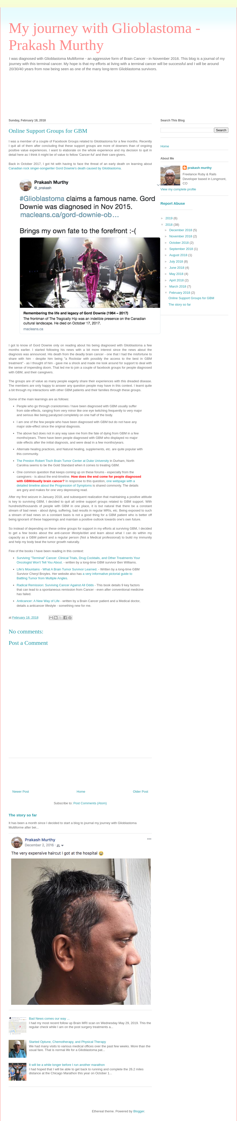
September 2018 (181, 249)
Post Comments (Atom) (90, 803)
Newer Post (20, 791)
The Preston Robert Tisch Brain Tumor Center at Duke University (63, 461)
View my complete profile (178, 189)
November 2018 (181, 236)
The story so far (23, 815)
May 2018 (176, 274)
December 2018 (181, 230)
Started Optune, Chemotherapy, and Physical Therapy (67, 1042)
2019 (169, 218)
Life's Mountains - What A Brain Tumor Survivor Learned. (57, 569)
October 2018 (179, 243)
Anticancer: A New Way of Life (38, 601)
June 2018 (177, 267)
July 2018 (176, 261)
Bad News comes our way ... (49, 1018)
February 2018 (180, 292)
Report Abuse (172, 203)
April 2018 (177, 280)
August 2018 (178, 255)
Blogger (138, 1111)
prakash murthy (200, 168)
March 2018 (178, 286)
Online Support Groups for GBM (191, 298)
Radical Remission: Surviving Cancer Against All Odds (55, 585)
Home (81, 791)
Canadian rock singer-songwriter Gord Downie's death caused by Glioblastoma (65, 168)
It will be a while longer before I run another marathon (67, 1065)
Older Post (140, 791)
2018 (169, 224)
